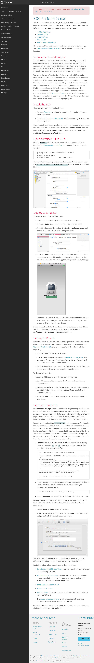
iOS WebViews (42, 37)
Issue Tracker (51, 630)
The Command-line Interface (48, 48)
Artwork (35, 642)
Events (64, 633)
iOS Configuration (43, 32)
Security (64, 647)
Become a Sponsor (65, 638)
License (35, 638)
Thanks (64, 643)
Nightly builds (52, 642)
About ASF (65, 629)
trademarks (58, 658)
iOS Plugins (41, 40)
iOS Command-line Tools (46, 42)
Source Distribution (36, 633)
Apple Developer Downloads (52, 119)
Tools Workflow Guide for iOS (48, 585)
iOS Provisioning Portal (74, 357)
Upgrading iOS (42, 34)
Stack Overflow (52, 634)
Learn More (84, 639)
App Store (48, 112)
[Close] (87, 9)
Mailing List (51, 638)
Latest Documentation (47, 2)
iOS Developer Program (57, 93)
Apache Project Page (37, 627)
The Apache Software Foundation (51, 656)
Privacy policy (66, 650)
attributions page (40, 661)
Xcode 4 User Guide (44, 589)
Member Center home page (47, 575)
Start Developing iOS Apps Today (49, 569)
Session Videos (43, 592)
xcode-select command (49, 599)
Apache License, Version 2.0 (81, 656)
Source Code (51, 626)
